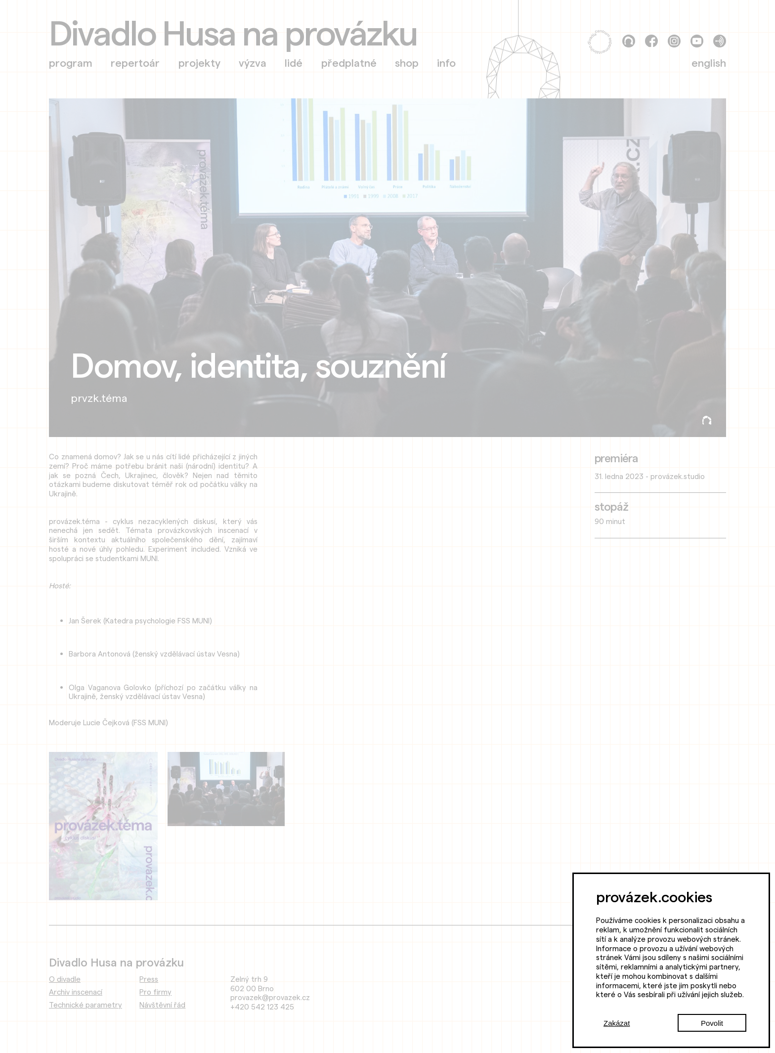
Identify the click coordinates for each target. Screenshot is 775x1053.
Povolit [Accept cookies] (712, 1023)
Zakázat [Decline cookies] (616, 1023)
